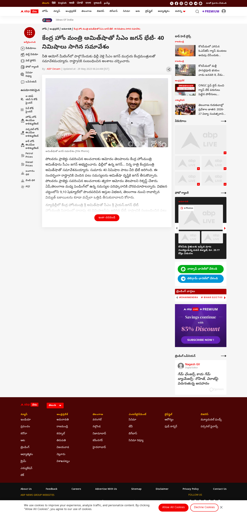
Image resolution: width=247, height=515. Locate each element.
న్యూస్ (56, 11)
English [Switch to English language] (62, 3)
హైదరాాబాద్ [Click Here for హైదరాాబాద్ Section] (99, 447)
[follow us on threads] (181, 3)
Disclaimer (162, 489)
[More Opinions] (223, 356)
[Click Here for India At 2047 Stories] (47, 20)
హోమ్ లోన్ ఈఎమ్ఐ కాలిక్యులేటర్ (30, 121)
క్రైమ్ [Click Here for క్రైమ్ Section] (23, 461)
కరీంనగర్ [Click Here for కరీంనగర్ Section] (98, 441)
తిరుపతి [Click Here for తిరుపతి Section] (61, 441)
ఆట (138, 11)
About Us (26, 489)
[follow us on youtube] (186, 3)
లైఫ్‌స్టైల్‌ (148, 11)
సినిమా (126, 11)
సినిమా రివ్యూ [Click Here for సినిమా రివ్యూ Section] (136, 441)
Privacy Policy (191, 489)
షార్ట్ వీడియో (29, 55)
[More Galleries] (223, 193)
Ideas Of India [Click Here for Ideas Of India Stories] (64, 20)
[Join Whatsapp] (200, 3)
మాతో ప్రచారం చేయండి (216, 3)
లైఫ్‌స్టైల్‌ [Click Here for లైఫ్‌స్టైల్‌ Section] (168, 415)
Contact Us (219, 489)
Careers (76, 489)
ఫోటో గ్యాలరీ (30, 67)
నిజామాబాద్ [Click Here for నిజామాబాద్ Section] (99, 434)
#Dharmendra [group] (188, 297)
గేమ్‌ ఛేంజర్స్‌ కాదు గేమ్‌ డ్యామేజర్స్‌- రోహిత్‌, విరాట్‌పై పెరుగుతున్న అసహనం (198, 379)
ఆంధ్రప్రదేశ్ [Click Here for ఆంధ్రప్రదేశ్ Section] (62, 415)
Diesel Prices (27, 164)
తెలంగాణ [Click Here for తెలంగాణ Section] (98, 415)
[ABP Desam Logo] (29, 11)
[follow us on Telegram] (196, 3)
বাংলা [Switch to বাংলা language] (88, 3)
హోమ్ (45, 11)
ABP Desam (53, 69)
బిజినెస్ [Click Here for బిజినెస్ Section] (204, 415)
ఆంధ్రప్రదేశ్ (71, 11)
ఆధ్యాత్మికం (163, 11)
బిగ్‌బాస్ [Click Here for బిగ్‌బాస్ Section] (133, 434)
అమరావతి (66, 29)
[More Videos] (223, 121)
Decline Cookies (204, 508)
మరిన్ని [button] (180, 11)
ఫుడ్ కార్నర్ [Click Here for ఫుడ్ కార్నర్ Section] (171, 427)
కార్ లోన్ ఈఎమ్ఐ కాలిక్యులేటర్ (30, 145)
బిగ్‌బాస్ (113, 11)
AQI (25, 187)
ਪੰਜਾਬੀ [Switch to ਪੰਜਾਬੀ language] (80, 3)
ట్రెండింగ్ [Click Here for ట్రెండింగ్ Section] (25, 447)
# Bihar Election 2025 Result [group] (220, 297)
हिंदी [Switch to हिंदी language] (54, 3)
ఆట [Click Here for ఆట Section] (23, 441)
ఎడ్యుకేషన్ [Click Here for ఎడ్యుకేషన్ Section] (26, 468)
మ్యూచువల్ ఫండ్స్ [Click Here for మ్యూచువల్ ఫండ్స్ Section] (211, 420)
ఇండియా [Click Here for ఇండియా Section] (26, 420)
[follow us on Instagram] (191, 3)
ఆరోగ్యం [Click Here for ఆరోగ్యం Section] (169, 420)
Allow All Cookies (173, 508)
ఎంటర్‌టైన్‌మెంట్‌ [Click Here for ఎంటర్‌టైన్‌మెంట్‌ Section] (137, 415)
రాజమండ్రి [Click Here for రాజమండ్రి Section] (62, 427)
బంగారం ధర (27, 173)
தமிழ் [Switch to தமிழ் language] (107, 3)
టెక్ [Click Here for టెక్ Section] (22, 475)
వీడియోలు (28, 49)
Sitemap (136, 489)
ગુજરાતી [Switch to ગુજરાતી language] (97, 3)
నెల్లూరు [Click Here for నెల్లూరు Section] (61, 454)
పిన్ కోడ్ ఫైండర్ (27, 110)
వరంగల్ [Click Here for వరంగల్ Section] (97, 420)
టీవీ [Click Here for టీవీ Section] (131, 427)
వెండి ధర (28, 181)
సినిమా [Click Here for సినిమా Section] (132, 420)
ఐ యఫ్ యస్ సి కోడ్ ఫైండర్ (29, 100)
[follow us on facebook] (176, 3)
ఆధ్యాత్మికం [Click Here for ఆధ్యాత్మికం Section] (27, 454)
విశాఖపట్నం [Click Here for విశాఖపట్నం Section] (63, 461)
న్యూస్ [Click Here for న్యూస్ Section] (24, 415)
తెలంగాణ (86, 11)
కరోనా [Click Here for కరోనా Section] (24, 434)
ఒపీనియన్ (28, 82)
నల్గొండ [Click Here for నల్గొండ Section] (97, 427)
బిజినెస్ (100, 11)
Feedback (51, 489)
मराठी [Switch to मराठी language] (71, 3)
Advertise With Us (106, 489)
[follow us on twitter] (172, 3)
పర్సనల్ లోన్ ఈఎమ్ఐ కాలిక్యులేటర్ (30, 133)
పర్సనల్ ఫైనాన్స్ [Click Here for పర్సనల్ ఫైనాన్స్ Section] (209, 427)
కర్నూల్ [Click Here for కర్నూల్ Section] (61, 434)
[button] (30, 35)
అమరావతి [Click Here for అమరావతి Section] (63, 420)
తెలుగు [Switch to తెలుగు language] (45, 3)
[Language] (55, 405)
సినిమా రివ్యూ (27, 74)
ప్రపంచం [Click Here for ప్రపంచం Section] (25, 427)
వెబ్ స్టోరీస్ (28, 61)
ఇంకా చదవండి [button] (106, 218)
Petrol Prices (27, 155)
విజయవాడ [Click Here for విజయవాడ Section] (63, 447)
